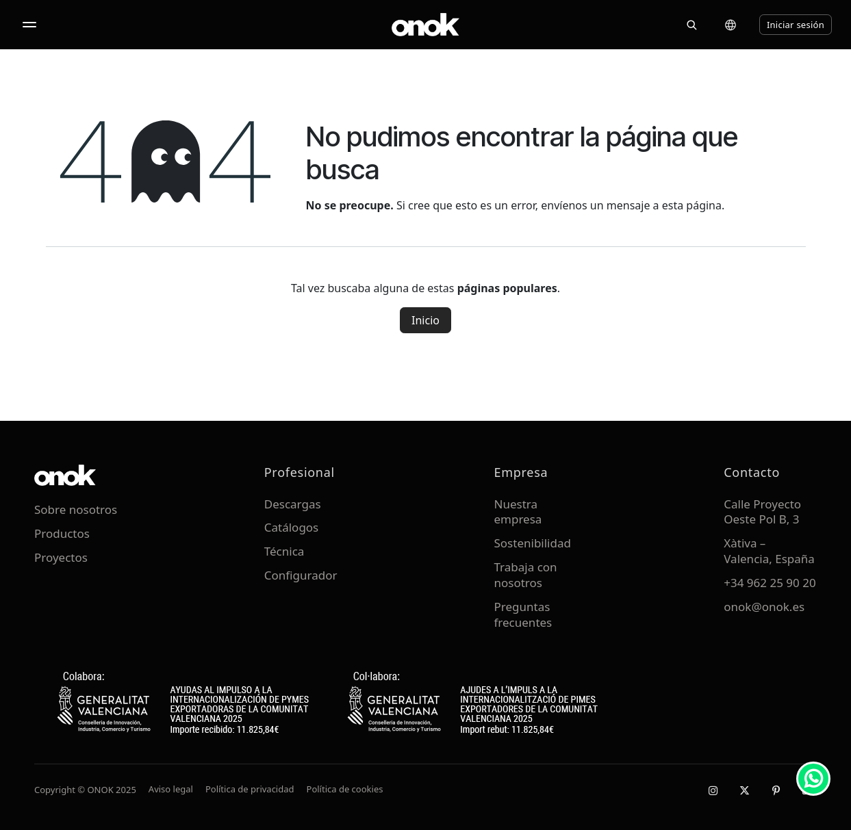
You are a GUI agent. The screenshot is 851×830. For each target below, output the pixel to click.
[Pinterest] (775, 790)
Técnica (284, 551)
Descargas (292, 504)
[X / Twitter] (744, 790)
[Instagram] (712, 790)
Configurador (301, 575)
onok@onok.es (764, 606)
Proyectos (61, 557)
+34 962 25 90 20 (769, 583)
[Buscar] (691, 24)
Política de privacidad (249, 789)
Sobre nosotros (75, 509)
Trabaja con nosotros (525, 575)
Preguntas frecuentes (523, 614)
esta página (692, 205)
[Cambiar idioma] (730, 24)
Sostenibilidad (532, 543)
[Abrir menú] (29, 24)
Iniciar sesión (795, 24)
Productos (62, 533)
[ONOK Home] (426, 24)
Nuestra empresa (518, 512)
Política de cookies (345, 789)
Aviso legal (171, 789)
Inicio (425, 320)
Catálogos (291, 527)
